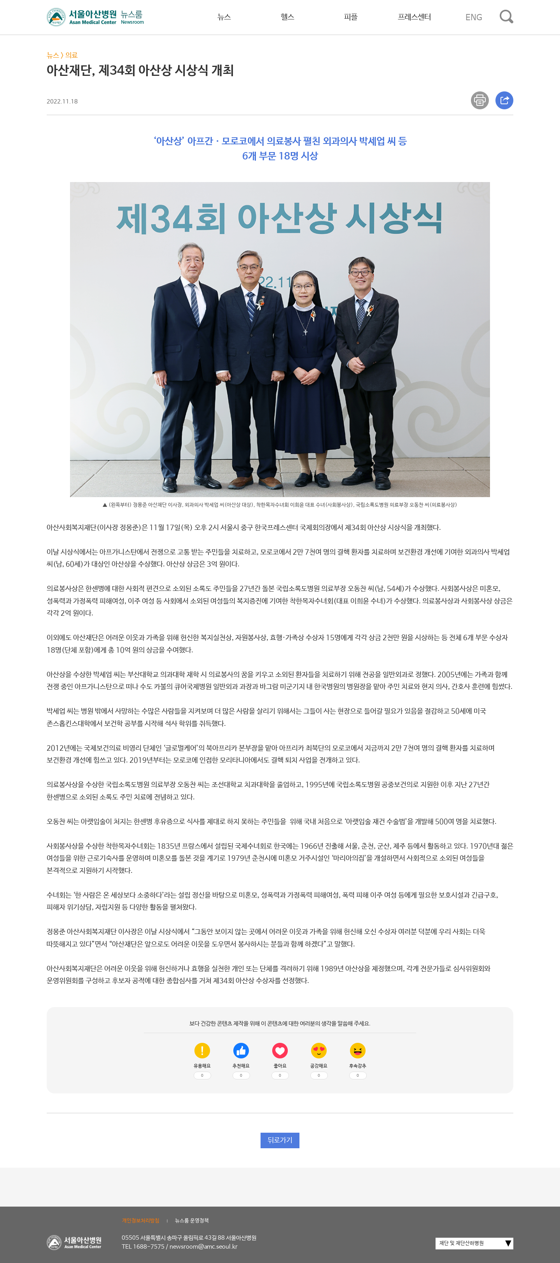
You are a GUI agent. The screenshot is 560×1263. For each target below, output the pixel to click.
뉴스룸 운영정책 (192, 1221)
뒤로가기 (280, 1140)
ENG (474, 17)
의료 (71, 56)
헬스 (287, 17)
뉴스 (224, 17)
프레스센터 (414, 17)
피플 (350, 17)
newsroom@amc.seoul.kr (204, 1247)
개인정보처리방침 (140, 1221)
